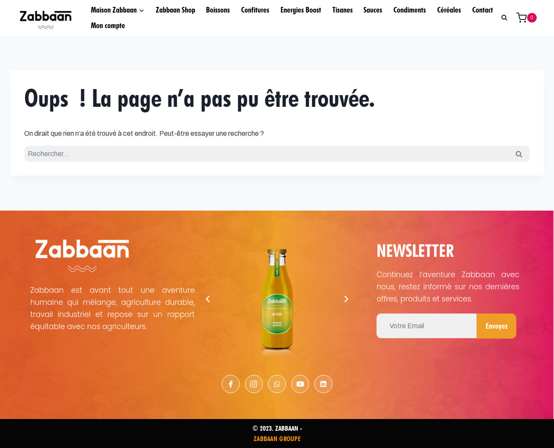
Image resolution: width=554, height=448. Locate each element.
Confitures (255, 9)
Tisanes (342, 9)
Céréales (449, 9)
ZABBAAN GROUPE (277, 438)
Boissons (218, 9)
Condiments (409, 9)
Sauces (373, 9)
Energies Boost (300, 9)
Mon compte (108, 25)
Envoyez (496, 325)
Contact (482, 9)
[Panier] (530, 17)
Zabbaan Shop (175, 9)
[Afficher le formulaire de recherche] (504, 18)
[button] (207, 298)
